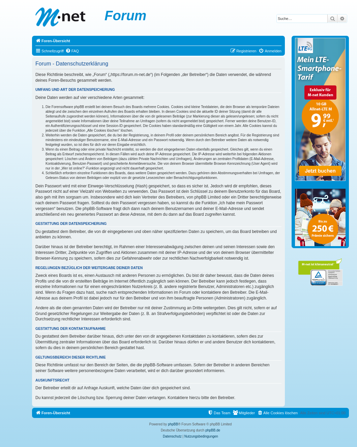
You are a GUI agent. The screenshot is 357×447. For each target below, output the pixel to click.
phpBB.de (212, 430)
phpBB (173, 424)
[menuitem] (72, 51)
